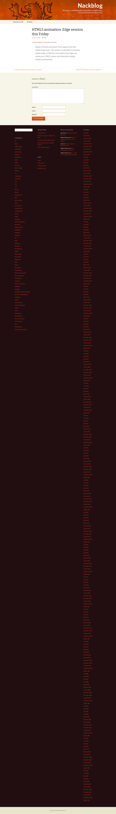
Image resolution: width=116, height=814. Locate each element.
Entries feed (41, 163)
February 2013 (87, 558)
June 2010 (86, 644)
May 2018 (85, 388)
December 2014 (87, 499)
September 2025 (87, 152)
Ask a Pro (17, 165)
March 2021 (86, 297)
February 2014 (87, 526)
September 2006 (87, 765)
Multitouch (17, 259)
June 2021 (86, 289)
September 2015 (87, 474)
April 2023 (86, 230)
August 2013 (86, 542)
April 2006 (86, 778)
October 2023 (87, 213)
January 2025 (86, 173)
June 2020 (86, 321)
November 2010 (87, 630)
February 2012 (87, 590)
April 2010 (86, 649)
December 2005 (87, 789)
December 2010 (87, 628)
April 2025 (86, 165)
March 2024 (86, 200)
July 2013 (85, 544)
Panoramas (17, 267)
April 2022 (86, 262)
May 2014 (85, 517)
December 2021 (87, 273)
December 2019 (87, 337)
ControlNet (17, 179)
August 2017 (86, 413)
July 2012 (85, 577)
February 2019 (87, 364)
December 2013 (87, 531)
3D (15, 141)
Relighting (17, 286)
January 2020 (86, 335)
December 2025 (87, 144)
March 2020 (86, 329)
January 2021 (86, 302)
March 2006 (86, 781)
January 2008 (86, 722)
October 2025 (87, 149)
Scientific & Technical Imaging (22, 292)
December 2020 (87, 305)
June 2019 (86, 353)
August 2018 (86, 380)
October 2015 (87, 472)
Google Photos (19, 211)
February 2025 (87, 170)
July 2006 (85, 770)
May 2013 (85, 550)
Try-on (16, 310)
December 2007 (87, 725)
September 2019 (87, 345)
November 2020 (87, 308)
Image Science (18, 227)
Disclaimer (29, 22)
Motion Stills (18, 254)
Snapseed (17, 297)
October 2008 (87, 698)
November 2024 (87, 178)
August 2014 (86, 509)
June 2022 (86, 257)
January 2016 (86, 464)
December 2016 (87, 434)
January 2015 (86, 496)
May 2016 (85, 453)
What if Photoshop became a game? (89, 69)
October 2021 (87, 278)
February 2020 (87, 332)
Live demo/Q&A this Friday (39, 42)
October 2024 (87, 181)
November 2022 (87, 243)
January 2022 (86, 270)
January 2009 (86, 690)
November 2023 (87, 211)
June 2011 (86, 612)
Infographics (18, 230)
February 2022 (87, 267)
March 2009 (86, 684)
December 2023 (87, 208)
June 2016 (86, 450)
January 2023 (86, 238)
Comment (35, 87)
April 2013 (86, 552)
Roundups (17, 289)
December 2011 (87, 596)
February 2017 (87, 429)
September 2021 (87, 281)
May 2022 (85, 259)
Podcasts (17, 281)
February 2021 (87, 300)
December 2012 (87, 563)
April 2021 (86, 294)
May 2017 (85, 421)
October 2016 (87, 439)
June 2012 (86, 579)
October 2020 (87, 310)
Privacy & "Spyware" (20, 283)
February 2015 (87, 493)
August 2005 (86, 800)
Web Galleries (18, 327)
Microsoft (17, 246)
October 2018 (87, 375)
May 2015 (85, 485)
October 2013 (87, 536)
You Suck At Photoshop (21, 329)
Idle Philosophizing (19, 222)
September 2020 (87, 313)
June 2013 (86, 547)
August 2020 (86, 316)
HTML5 (45, 37)
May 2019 (85, 356)
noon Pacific (52, 42)
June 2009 (86, 676)
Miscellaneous (18, 249)
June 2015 (86, 483)
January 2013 (86, 561)
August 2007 (86, 735)
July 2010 (85, 641)
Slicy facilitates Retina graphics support (27, 69)
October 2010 (87, 633)
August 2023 (86, 219)
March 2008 (86, 717)
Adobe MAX (18, 149)
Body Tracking (18, 168)
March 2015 (86, 491)
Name (34, 107)
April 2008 (86, 714)
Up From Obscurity (19, 318)
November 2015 (87, 469)
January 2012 (86, 593)
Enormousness (18, 200)
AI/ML (16, 160)
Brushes (17, 170)
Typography (18, 313)
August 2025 (86, 154)
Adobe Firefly (18, 146)
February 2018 (87, 396)
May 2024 (85, 195)
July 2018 (85, 383)
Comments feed (42, 165)
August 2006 (86, 768)
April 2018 (86, 391)
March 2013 (86, 555)
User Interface (18, 321)
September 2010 (87, 636)
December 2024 (87, 176)
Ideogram (17, 219)
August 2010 (86, 639)
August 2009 (86, 671)
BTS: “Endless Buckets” (44, 147)
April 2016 (86, 456)
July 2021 (85, 286)
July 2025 (85, 157)
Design (16, 192)
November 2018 (87, 372)
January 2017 (86, 431)
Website (34, 114)
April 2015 (86, 488)
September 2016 (87, 442)
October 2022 (87, 246)
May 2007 (85, 743)
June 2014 (86, 515)
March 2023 (86, 232)
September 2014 (87, 507)
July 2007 (85, 738)
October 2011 (87, 601)
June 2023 (86, 224)
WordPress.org (42, 168)
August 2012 (86, 574)
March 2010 (86, 652)
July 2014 (85, 512)
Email (34, 111)
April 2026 (86, 133)
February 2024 (87, 203)
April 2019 (86, 359)
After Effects (18, 157)
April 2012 (86, 585)
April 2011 (86, 617)
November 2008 (87, 695)
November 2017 (87, 404)
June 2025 (86, 160)
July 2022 (85, 254)
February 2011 (87, 622)
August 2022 (86, 251)
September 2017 (87, 410)
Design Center (18, 195)
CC (15, 173)
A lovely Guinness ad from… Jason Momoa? (68, 139)
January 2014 (86, 528)
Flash (16, 203)
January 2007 (86, 754)
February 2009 (87, 687)
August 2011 (86, 606)
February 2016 (87, 461)
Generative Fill (18, 208)
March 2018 (86, 394)
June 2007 (86, 741)
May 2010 (85, 647)
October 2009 (87, 665)
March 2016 (86, 458)
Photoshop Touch (19, 275)
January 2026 (86, 141)
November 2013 (87, 534)
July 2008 (85, 706)
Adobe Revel (18, 152)
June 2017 (86, 418)
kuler (16, 240)
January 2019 (86, 367)
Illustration (17, 224)
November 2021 (87, 275)
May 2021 (85, 291)
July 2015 (85, 480)
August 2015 (86, 477)
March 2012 (86, 587)
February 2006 (87, 784)
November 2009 (87, 663)
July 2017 (85, 415)
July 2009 (85, 674)
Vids (16, 324)
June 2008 (86, 709)
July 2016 (85, 448)
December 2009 (87, 660)
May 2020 (85, 324)
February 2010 (87, 655)
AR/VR (16, 162)
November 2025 (87, 146)
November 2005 (87, 792)
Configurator (18, 176)
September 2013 (87, 539)
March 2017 (86, 426)
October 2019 (87, 343)
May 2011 (85, 614)
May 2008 (85, 711)
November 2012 (87, 566)
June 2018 (86, 386)
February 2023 (87, 235)
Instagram (17, 232)
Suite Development (20, 305)
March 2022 (86, 265)
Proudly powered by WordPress (58, 810)
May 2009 (85, 679)
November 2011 (87, 598)
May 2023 (85, 227)
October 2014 (87, 504)
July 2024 (85, 189)
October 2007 (87, 730)
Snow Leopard (18, 302)
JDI (15, 238)
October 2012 (87, 569)
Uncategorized (18, 316)
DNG (16, 197)
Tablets (17, 308)
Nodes (16, 265)
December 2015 (87, 466)
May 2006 (85, 776)
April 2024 (86, 197)
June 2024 (86, 192)
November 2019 (87, 340)
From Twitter (18, 205)
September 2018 (87, 378)
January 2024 (86, 205)
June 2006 (86, 773)
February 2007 (87, 752)
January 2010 (86, 657)
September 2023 (87, 216)
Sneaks (17, 300)
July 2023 (85, 222)
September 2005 (87, 797)
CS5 (16, 184)
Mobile (16, 251)
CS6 (16, 187)
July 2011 (85, 609)
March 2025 (86, 168)
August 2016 (86, 445)
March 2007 (86, 749)
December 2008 (87, 692)
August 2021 (86, 283)
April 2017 (86, 423)
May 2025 (85, 162)
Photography (18, 270)
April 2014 (86, 520)
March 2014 (86, 523)
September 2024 (87, 184)
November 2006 (87, 760)
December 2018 (87, 370)
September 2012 (87, 571)
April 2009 (86, 682)
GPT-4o (16, 214)
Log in (39, 160)
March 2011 (86, 620)
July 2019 (85, 351)
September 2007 (87, 733)
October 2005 (87, 795)
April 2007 (86, 746)
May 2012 (85, 582)
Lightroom (17, 243)
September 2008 (87, 700)
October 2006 (87, 762)
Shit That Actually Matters (21, 294)
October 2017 (87, 407)
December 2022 (87, 240)
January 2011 (86, 625)
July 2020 (85, 318)
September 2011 (87, 604)
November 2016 (87, 437)
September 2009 (87, 668)
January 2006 (86, 787)
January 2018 (86, 399)
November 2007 (87, 727)
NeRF (16, 262)
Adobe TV (17, 154)
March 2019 (86, 361)
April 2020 (86, 326)
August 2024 (86, 187)
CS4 (16, 181)
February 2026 (87, 138)
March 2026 (86, 135)
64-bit (16, 144)
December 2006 (87, 757)
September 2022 (87, 248)
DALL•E (16, 189)
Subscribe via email (18, 22)
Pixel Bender (18, 278)
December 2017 (87, 402)
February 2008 (87, 719)
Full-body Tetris (42, 133)
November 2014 (87, 501)
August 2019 (86, 348)
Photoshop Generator (20, 273)
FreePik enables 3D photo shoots (46, 140)
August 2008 (86, 703)
